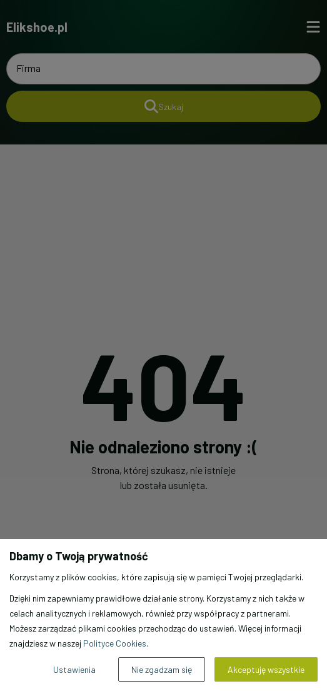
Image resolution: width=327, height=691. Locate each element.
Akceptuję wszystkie (266, 669)
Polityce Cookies (114, 643)
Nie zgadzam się (161, 669)
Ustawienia (74, 669)
